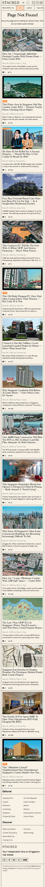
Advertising (28, 832)
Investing (7, 809)
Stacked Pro (8, 798)
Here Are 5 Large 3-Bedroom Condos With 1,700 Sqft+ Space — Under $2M (21, 579)
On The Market (30, 798)
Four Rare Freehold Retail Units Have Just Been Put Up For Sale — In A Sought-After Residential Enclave (21, 201)
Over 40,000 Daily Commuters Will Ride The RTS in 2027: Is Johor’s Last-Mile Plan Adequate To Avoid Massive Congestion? (22, 440)
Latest (5, 801)
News (26, 805)
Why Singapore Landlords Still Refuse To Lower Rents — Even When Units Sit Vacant (21, 393)
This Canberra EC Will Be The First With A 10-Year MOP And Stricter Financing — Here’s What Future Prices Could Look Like (20, 248)
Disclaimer (12, 868)
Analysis (6, 812)
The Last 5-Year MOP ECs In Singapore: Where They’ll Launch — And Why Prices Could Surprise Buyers (22, 625)
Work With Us (9, 836)
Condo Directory (10, 832)
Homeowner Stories (32, 812)
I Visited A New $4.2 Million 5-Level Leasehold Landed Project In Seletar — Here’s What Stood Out (22, 346)
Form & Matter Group (34, 866)
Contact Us (7, 839)
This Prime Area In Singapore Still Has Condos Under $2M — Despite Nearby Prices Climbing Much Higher (22, 107)
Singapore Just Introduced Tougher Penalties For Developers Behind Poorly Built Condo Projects (22, 672)
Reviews (6, 805)
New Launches (9, 829)
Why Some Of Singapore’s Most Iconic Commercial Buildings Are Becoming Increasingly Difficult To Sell (21, 534)
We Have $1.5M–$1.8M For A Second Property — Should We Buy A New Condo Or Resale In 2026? (20, 154)
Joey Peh (19, 114)
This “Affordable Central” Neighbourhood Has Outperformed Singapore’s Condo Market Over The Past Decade (20, 770)
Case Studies (29, 801)
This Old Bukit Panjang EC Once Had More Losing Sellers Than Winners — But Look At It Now (21, 299)
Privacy (5, 868)
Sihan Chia (21, 208)
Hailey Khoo (21, 161)
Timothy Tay (21, 255)
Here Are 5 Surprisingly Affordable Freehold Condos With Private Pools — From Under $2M (22, 56)
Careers (27, 829)
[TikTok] (19, 860)
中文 (28, 2)
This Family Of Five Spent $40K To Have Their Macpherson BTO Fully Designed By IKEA (20, 719)
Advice (26, 809)
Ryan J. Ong (21, 63)
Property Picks (9, 816)
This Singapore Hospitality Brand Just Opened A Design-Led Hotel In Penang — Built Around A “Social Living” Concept (22, 487)
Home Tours (29, 816)
